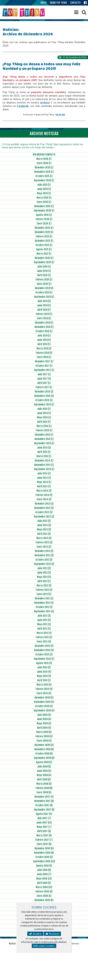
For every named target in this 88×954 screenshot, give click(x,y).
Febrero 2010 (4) (44, 688)
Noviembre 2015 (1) (44, 439)
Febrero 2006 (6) (44, 891)
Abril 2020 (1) (44, 275)
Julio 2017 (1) (44, 374)
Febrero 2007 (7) (44, 839)
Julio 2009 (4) (44, 714)
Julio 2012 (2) (44, 568)
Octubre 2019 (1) (44, 292)
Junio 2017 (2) (44, 378)
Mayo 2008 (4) (44, 775)
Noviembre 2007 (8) (44, 801)
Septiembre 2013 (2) (44, 516)
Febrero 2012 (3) (44, 589)
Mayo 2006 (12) (44, 878)
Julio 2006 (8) (44, 869)
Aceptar (35, 933)
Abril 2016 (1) (44, 421)
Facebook (22, 105)
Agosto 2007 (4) (44, 813)
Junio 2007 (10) (44, 822)
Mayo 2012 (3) (44, 576)
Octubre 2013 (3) (44, 512)
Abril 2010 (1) (44, 680)
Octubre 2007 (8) (44, 805)
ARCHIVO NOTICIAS (44, 133)
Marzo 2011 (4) (44, 632)
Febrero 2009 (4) (44, 736)
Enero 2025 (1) (44, 201)
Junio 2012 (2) (44, 572)
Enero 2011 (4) (44, 641)
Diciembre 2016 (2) (44, 391)
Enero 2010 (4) (44, 693)
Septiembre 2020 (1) (44, 262)
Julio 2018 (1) (44, 335)
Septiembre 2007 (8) (44, 809)
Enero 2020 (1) (44, 283)
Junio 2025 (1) (44, 189)
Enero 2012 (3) (44, 594)
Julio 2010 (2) (44, 667)
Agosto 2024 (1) (44, 214)
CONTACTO (75, 2)
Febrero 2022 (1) (44, 236)
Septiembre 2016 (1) (44, 404)
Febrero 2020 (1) (44, 279)
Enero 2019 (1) (44, 318)
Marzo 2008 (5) (44, 783)
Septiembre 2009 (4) (44, 710)
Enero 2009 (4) (44, 740)
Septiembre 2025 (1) (44, 180)
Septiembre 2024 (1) (44, 210)
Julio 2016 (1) (44, 408)
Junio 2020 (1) (44, 270)
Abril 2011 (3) (44, 628)
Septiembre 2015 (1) (44, 443)
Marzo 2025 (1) (44, 197)
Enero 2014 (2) (44, 499)
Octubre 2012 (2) (44, 559)
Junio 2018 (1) (44, 339)
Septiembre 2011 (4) (44, 611)
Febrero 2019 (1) (44, 314)
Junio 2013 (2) (44, 525)
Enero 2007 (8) (44, 844)
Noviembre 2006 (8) (44, 852)
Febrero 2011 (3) (44, 637)
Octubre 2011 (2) (44, 607)
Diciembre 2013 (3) (44, 503)
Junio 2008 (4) (44, 770)
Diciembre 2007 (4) (44, 796)
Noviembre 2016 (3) (44, 395)
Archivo (44, 102)
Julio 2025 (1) (44, 184)
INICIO (44, 2)
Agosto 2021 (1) (44, 249)
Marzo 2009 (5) (44, 732)
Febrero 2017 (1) (44, 387)
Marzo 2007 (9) (44, 835)
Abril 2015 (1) (44, 451)
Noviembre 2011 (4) (44, 602)
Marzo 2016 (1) (44, 426)
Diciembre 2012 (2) (44, 551)
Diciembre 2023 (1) (44, 227)
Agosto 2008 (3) (44, 762)
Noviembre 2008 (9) (44, 749)
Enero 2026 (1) (44, 163)
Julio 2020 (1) (44, 266)
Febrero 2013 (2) (44, 542)
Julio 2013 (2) (44, 520)
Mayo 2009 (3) (44, 723)
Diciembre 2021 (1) (44, 240)
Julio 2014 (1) (44, 473)
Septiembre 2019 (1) (44, 296)
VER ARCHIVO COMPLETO (44, 154)
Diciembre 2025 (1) (44, 167)
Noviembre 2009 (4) (44, 701)
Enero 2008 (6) (44, 792)
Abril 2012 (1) (44, 581)
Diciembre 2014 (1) (44, 460)
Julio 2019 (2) (44, 301)
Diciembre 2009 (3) (44, 697)
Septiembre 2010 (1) (44, 658)
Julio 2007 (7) (44, 818)
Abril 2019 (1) (44, 309)
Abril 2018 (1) (44, 344)
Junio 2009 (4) (44, 719)
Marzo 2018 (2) (44, 348)
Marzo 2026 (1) (44, 158)
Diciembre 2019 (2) (44, 288)
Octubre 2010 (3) (44, 654)
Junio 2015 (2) (44, 447)
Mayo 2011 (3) (44, 624)
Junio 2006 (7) (44, 874)
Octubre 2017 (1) (44, 365)
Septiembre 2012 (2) (44, 564)
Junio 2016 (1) (44, 413)
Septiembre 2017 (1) (44, 370)
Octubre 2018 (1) (44, 331)
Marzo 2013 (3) (44, 538)
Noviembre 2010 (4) (44, 650)
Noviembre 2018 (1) (44, 326)
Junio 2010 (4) (44, 671)
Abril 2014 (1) (44, 486)
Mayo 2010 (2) (44, 676)
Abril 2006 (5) (44, 882)
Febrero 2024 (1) (44, 219)
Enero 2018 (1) (44, 357)
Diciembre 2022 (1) (44, 232)
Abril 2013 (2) (44, 533)
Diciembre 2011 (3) (44, 598)
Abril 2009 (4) (44, 727)
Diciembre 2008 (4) (44, 745)
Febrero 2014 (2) (44, 495)
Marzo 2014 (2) (44, 490)
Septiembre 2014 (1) (44, 469)
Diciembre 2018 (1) (44, 322)
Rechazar (52, 933)
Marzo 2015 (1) (44, 456)
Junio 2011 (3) (44, 620)
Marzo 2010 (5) (44, 684)
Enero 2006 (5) (44, 895)
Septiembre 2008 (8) (44, 757)
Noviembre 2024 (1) (44, 206)
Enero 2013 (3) (44, 546)
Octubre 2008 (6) (44, 753)
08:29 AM (60, 114)
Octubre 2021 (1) (44, 245)
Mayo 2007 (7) (44, 826)
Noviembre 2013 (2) (44, 507)
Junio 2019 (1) (44, 305)
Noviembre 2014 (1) (44, 464)
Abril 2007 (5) (44, 831)
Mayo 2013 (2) (44, 529)
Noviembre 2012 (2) (44, 555)
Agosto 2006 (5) (44, 865)
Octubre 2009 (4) (44, 706)
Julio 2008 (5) (44, 766)
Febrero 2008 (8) (44, 788)
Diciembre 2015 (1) (44, 434)
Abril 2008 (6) (44, 779)
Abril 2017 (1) (44, 382)
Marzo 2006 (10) (44, 887)
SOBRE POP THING (58, 2)
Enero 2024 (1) (44, 223)
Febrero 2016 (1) (44, 430)
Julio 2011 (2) (44, 615)
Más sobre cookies (44, 945)
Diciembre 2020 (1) (44, 258)
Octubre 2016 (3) (44, 400)
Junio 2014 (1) (44, 477)
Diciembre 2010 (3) (44, 645)
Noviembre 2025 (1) (44, 171)
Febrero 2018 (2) (44, 352)
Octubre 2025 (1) (44, 176)
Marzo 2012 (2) (44, 585)
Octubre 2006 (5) (44, 857)
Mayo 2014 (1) (44, 482)
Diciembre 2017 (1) (44, 361)
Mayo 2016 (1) (44, 417)
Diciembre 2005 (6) (44, 900)
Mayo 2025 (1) (44, 193)
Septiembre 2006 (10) (44, 861)
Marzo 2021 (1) (44, 253)
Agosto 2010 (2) (44, 663)
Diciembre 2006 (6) (44, 848)
